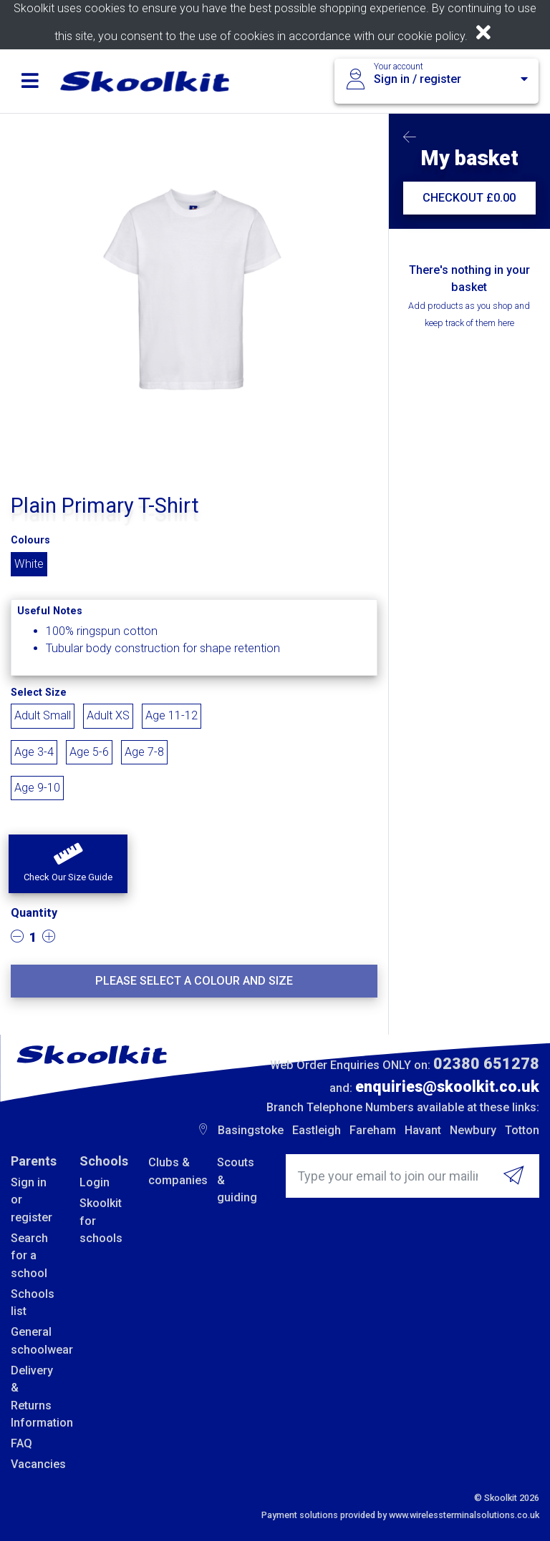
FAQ (21, 1443)
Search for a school (29, 1255)
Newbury (473, 1130)
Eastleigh (316, 1130)
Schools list (32, 1302)
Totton (522, 1130)
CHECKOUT (469, 198)
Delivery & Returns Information (34, 1396)
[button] (68, 863)
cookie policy (431, 36)
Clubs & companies (172, 1171)
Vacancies (34, 1464)
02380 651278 (486, 1064)
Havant (423, 1130)
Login (94, 1182)
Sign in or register (31, 1200)
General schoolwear (34, 1340)
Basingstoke (251, 1130)
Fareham (372, 1130)
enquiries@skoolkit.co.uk (447, 1087)
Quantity (34, 913)
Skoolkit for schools (100, 1220)
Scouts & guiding (237, 1180)
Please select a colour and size (194, 981)
